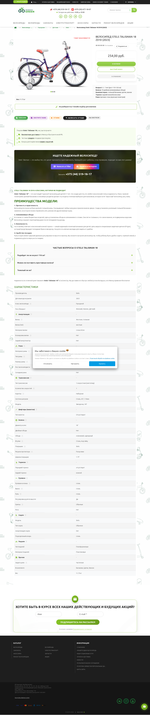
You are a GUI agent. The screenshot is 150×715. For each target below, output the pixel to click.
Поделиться (121, 53)
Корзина (131, 2)
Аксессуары (17, 660)
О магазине (81, 653)
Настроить (75, 364)
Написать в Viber (62, 173)
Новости (80, 666)
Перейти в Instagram (86, 173)
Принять (102, 364)
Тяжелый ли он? (24, 277)
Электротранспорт (51, 657)
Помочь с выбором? (94, 373)
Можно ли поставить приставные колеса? (35, 269)
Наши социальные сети (85, 660)
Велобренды (49, 653)
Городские (44, 34)
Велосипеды (17, 653)
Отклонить (48, 364)
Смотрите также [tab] (42, 124)
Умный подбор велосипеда (86, 657)
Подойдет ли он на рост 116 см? (31, 262)
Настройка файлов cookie (22, 704)
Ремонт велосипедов (21, 663)
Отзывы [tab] (60, 124)
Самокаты (17, 657)
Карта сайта (81, 676)
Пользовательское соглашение (88, 669)
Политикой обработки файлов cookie (102, 358)
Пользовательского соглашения (82, 635)
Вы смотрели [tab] (99, 124)
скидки (31, 145)
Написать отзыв (80, 124)
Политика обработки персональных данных (92, 672)
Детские (60, 34)
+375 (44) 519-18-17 (79, 180)
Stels (73, 34)
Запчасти (48, 660)
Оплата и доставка (83, 663)
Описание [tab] (23, 124)
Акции (47, 663)
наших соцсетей (46, 148)
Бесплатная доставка (30, 141)
